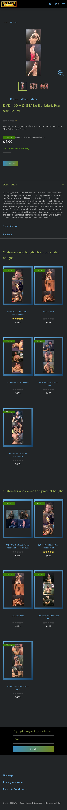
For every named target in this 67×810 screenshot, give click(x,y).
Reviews (7, 234)
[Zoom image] (61, 73)
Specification (10, 226)
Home (5, 22)
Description (10, 184)
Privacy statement (14, 782)
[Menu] (63, 4)
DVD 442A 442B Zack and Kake (18, 382)
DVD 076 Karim (48, 312)
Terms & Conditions (15, 789)
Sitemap (8, 775)
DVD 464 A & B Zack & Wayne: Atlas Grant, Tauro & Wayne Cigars (18, 548)
